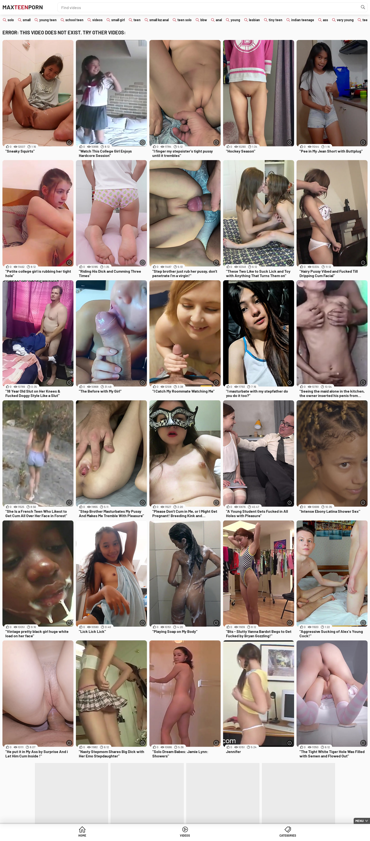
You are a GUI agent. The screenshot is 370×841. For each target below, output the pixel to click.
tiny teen (275, 20)
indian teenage (302, 20)
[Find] (362, 7)
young (235, 20)
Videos (185, 836)
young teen (48, 20)
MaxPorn (26, 7)
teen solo (184, 20)
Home (147, 836)
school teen (74, 20)
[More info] (69, 142)
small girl (118, 20)
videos (97, 20)
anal (219, 20)
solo (11, 20)
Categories (222, 836)
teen (137, 20)
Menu (359, 821)
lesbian (254, 20)
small (27, 20)
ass (325, 20)
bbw (203, 20)
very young (345, 20)
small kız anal (159, 20)
